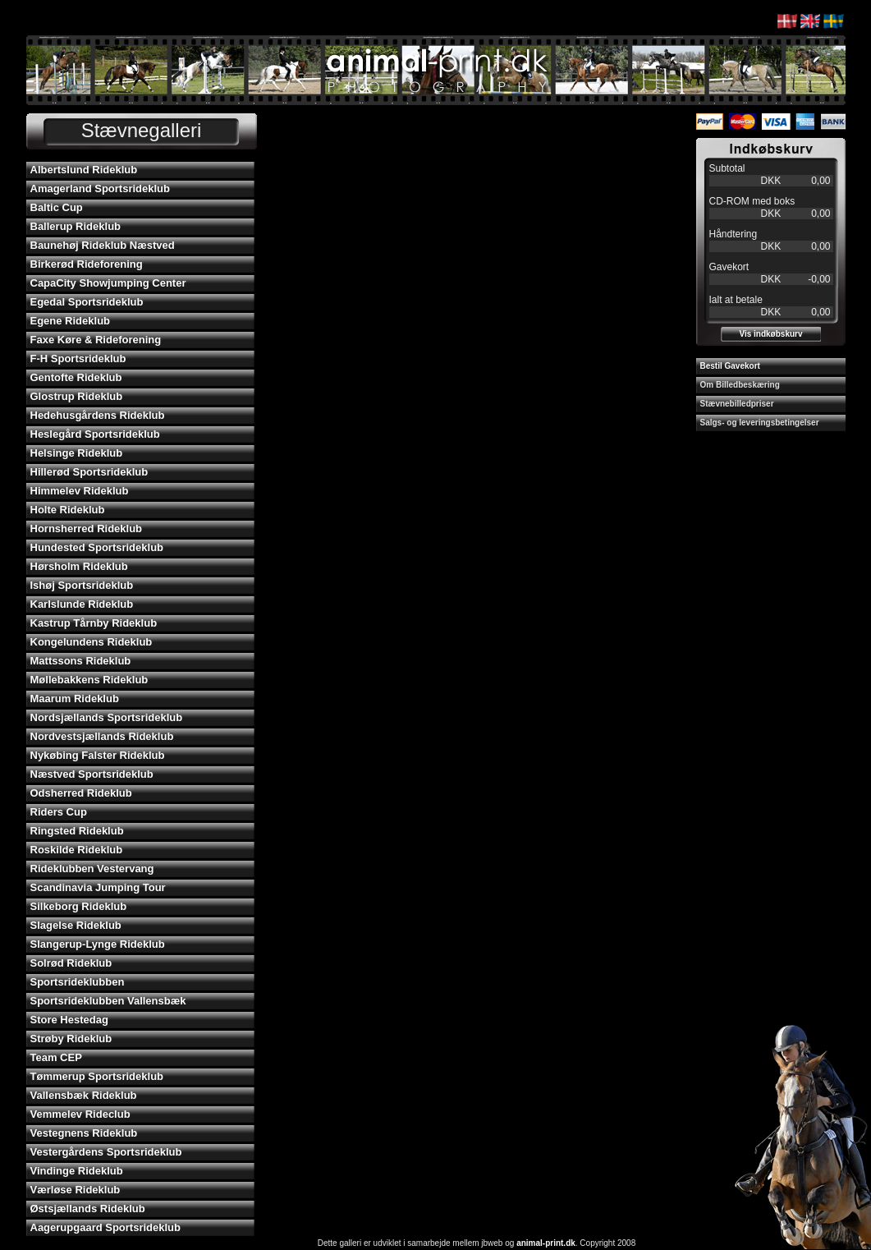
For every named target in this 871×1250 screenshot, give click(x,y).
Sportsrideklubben (77, 982)
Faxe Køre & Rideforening (96, 339)
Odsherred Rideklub (81, 793)
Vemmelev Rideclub (80, 1114)
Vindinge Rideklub (76, 1171)
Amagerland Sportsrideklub (100, 188)
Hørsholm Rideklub (79, 566)
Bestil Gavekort (730, 365)
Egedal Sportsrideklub (87, 302)
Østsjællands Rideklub (87, 1208)
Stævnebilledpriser (737, 403)
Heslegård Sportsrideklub (95, 434)
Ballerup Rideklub (75, 226)
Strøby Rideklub (71, 1038)
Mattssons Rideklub (80, 661)
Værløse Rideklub (75, 1189)
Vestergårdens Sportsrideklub (106, 1152)
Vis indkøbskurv (770, 333)
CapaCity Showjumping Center (108, 283)
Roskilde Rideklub (76, 849)
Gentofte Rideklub (76, 377)
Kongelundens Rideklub (91, 642)
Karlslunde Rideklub (82, 604)
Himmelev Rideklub (79, 491)
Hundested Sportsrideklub (97, 547)
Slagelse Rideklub (75, 925)
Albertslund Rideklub (84, 169)
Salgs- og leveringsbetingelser (759, 422)
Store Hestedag (69, 1019)
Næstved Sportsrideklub (92, 774)
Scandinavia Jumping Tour (98, 887)
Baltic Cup (56, 207)
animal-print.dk (545, 1243)
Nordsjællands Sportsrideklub (106, 717)
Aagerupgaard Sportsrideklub (105, 1227)
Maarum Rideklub (74, 698)
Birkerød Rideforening (86, 264)
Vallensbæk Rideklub (83, 1095)
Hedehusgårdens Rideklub (97, 415)
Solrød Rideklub (71, 963)
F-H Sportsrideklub (78, 358)
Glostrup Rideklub (76, 396)
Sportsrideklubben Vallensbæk (108, 1001)
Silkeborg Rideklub (78, 906)
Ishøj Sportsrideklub (82, 585)
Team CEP (56, 1057)
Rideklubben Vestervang (92, 868)
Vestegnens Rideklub (84, 1133)
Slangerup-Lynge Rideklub (97, 944)
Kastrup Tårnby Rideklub (94, 623)
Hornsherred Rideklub (86, 528)
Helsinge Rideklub (76, 453)
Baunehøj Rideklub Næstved (102, 245)
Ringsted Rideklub (77, 831)
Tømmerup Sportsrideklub (97, 1076)
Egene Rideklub (70, 321)
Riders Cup (58, 812)
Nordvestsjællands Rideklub (102, 736)
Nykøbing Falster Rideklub (97, 755)
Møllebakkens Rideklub (89, 679)
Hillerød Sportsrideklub (89, 472)
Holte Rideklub (67, 509)
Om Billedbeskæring (740, 384)
